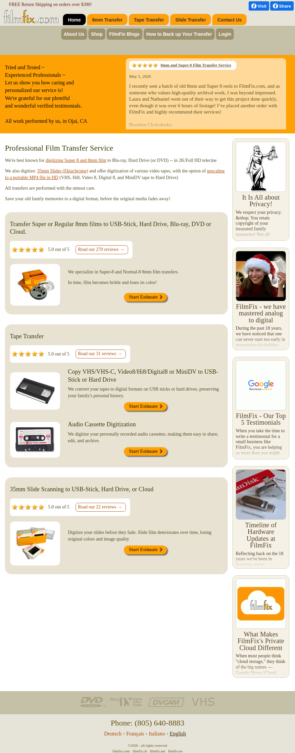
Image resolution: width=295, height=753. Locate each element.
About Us (74, 34)
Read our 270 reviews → (101, 249)
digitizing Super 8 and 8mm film (76, 160)
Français (135, 733)
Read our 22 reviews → (100, 506)
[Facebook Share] (282, 6)
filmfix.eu (175, 751)
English (178, 733)
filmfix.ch (139, 751)
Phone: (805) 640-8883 (147, 723)
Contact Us (229, 20)
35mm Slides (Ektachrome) (62, 170)
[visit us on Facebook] (259, 6)
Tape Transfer (149, 20)
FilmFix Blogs (124, 34)
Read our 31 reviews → (100, 353)
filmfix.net (157, 751)
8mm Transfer (107, 20)
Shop (97, 34)
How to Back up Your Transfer (179, 34)
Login (225, 34)
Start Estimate (145, 297)
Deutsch (112, 733)
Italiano (157, 733)
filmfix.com (121, 751)
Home (74, 20)
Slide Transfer (190, 20)
